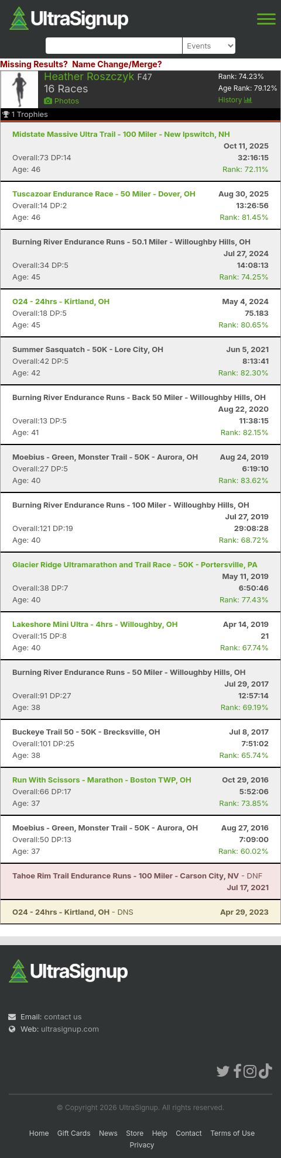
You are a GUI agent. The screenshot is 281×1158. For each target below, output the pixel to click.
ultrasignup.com (70, 1028)
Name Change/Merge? (117, 64)
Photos (61, 100)
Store (134, 1133)
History (235, 99)
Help (159, 1133)
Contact (189, 1133)
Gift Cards (74, 1133)
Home (39, 1133)
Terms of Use (232, 1133)
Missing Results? (34, 64)
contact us (62, 1016)
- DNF (137, 875)
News (108, 1133)
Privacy (142, 1144)
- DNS (72, 911)
